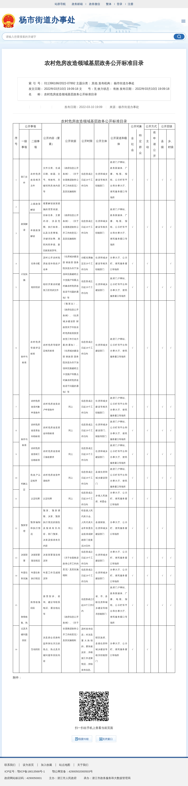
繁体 (108, 4)
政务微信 (94, 4)
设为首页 (28, 764)
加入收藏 (46, 764)
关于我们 (82, 764)
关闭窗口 (106, 739)
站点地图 (64, 764)
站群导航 (60, 4)
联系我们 (9, 764)
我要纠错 (82, 739)
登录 (119, 4)
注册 (130, 4)
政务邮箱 (77, 4)
